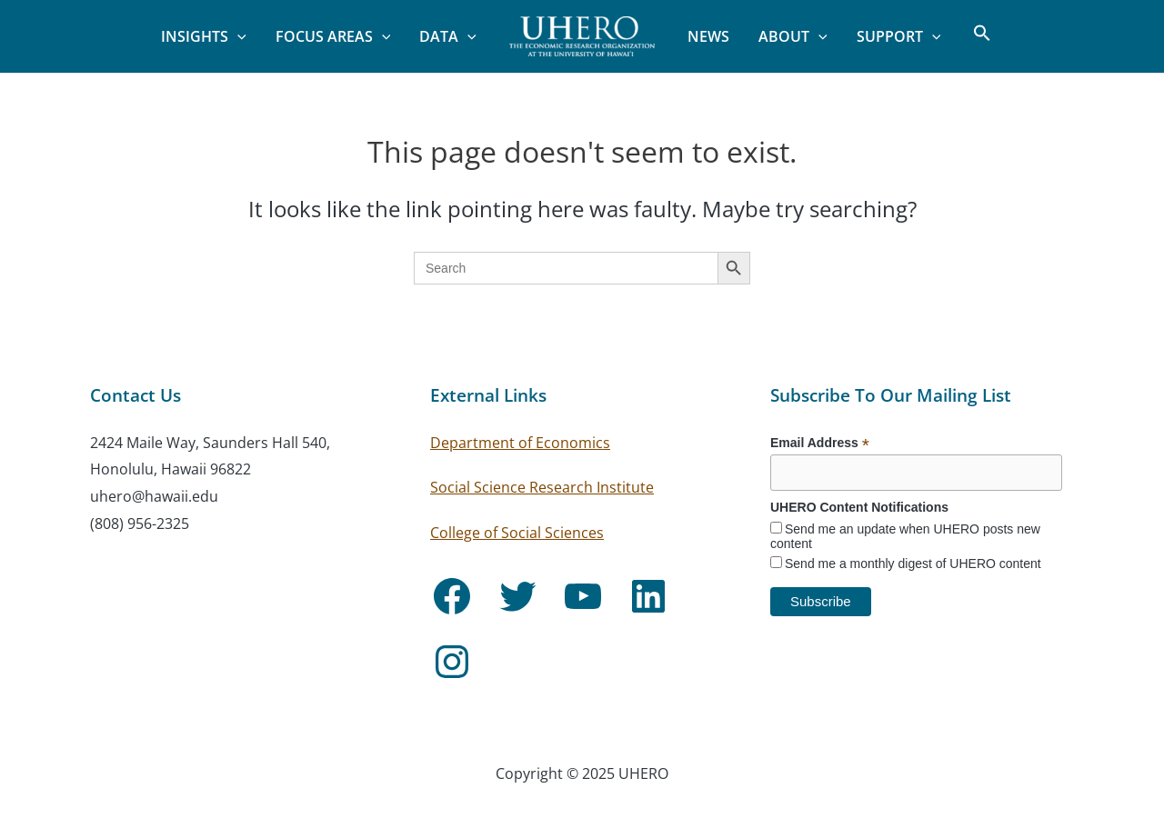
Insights (203, 36)
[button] (973, 36)
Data (448, 36)
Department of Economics (520, 443)
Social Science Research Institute (542, 487)
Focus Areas (333, 36)
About (793, 36)
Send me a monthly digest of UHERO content (913, 563)
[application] (237, 36)
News (708, 36)
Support (899, 36)
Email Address (819, 443)
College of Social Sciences (517, 533)
